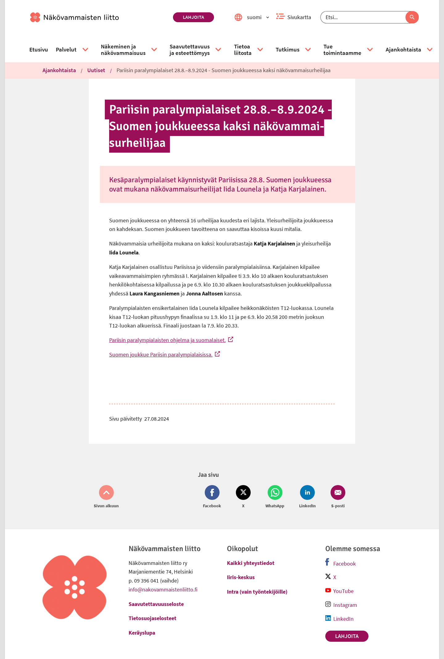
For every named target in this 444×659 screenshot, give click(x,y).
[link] (99, 17)
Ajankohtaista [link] (59, 70)
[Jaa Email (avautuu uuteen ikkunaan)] (336, 497)
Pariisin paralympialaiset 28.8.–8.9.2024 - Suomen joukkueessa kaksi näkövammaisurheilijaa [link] (224, 70)
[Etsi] (369, 17)
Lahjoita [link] (193, 17)
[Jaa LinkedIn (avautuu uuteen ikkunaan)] (307, 497)
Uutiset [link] (96, 70)
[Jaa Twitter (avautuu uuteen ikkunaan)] (243, 497)
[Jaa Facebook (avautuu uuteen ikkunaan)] (213, 497)
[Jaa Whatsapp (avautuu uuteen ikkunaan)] (275, 497)
